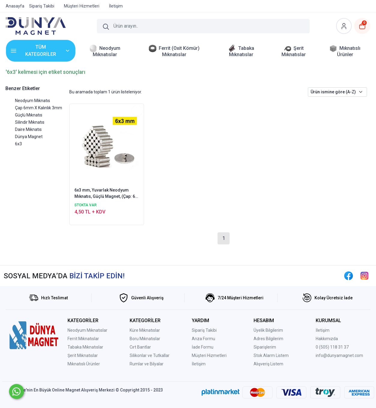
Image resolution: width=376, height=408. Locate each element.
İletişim (199, 363)
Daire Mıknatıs (28, 129)
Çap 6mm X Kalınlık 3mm (38, 107)
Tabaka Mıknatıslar (85, 347)
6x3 (18, 143)
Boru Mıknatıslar (145, 338)
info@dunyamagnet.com (339, 355)
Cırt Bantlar (140, 347)
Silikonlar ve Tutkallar (150, 355)
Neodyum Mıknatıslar (87, 330)
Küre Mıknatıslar (145, 330)
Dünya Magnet (29, 136)
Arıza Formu (203, 338)
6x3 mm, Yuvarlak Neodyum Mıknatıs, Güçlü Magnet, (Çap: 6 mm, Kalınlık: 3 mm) (104, 194)
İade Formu (202, 347)
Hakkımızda (327, 338)
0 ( (318, 347)
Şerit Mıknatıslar (83, 355)
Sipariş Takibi (204, 330)
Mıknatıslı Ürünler (84, 363)
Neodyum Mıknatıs (32, 100)
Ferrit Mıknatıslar (83, 338)
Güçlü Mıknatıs (28, 115)
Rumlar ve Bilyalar (147, 363)
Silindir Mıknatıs (29, 122)
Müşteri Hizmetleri (209, 355)
